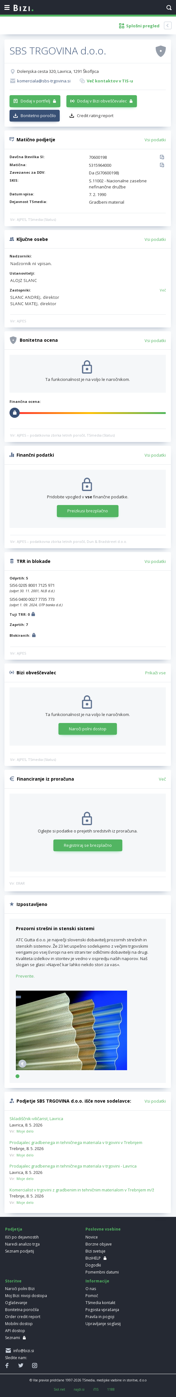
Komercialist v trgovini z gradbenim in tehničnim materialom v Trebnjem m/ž (82, 1190)
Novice (91, 1237)
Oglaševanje (16, 1302)
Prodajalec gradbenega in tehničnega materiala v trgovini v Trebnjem (76, 1142)
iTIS (95, 1389)
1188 (111, 1389)
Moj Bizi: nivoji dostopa (26, 1295)
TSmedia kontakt (100, 1302)
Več (163, 290)
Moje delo (25, 1131)
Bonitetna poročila (22, 1309)
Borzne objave (98, 1244)
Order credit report (22, 1316)
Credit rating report (95, 115)
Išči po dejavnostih (22, 1237)
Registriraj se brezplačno (88, 845)
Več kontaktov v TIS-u (110, 81)
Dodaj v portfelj (35, 101)
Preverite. (25, 976)
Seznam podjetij (19, 1251)
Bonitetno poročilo (38, 115)
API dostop (15, 1330)
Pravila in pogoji (99, 1316)
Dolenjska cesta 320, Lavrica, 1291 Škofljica (58, 71)
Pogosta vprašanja (102, 1309)
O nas (90, 1288)
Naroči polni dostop (87, 729)
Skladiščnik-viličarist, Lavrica (36, 1118)
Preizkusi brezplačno (87, 511)
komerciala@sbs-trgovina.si (44, 81)
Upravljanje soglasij (103, 1323)
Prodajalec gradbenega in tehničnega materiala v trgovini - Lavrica (73, 1166)
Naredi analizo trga (22, 1244)
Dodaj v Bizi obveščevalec (102, 101)
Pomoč (91, 1295)
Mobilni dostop (19, 1323)
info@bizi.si (22, 1350)
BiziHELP (93, 1258)
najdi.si (79, 1389)
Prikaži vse (155, 673)
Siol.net (59, 1389)
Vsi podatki (155, 140)
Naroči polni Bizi (20, 1288)
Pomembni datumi (102, 1272)
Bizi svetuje (95, 1251)
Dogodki (93, 1265)
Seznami (12, 1337)
